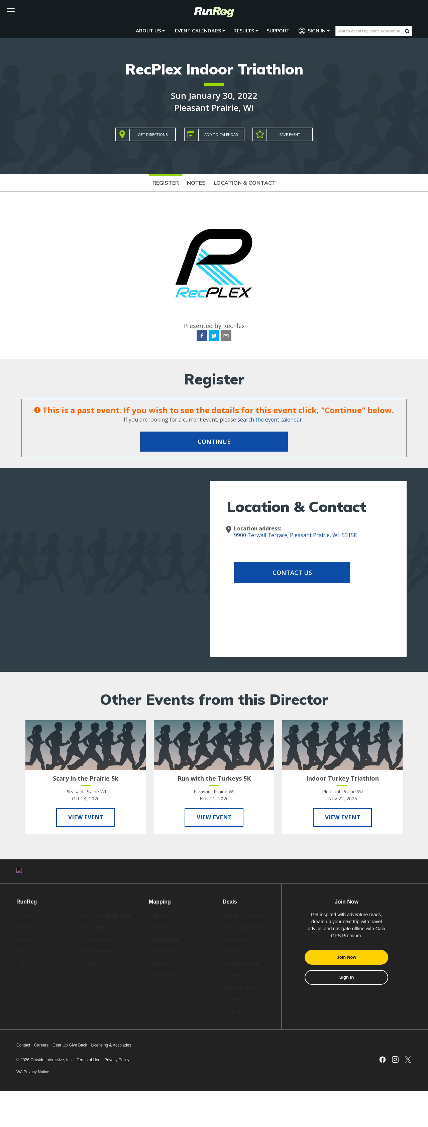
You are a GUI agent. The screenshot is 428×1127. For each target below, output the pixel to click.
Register (165, 182)
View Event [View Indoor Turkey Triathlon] (342, 818)
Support (278, 31)
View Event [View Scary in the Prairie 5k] (85, 818)
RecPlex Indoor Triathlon (214, 69)
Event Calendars (200, 31)
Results (245, 31)
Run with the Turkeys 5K (214, 778)
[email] (226, 336)
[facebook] (202, 336)
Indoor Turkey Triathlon (342, 778)
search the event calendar (269, 419)
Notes (196, 182)
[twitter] (214, 336)
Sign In (314, 31)
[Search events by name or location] (370, 31)
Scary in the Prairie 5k (85, 778)
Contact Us (287, 573)
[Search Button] (407, 31)
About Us (150, 31)
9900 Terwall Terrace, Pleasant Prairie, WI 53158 (295, 535)
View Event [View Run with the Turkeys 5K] (214, 818)
